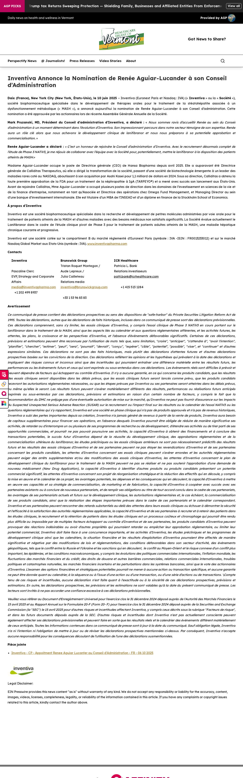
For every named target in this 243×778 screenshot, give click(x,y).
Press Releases (82, 61)
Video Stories (110, 61)
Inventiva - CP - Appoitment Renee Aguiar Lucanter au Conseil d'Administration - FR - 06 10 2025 (82, 653)
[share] (232, 61)
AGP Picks (12, 6)
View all (234, 6)
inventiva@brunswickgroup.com (84, 287)
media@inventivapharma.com (33, 287)
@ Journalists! (53, 61)
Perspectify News (22, 61)
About (131, 61)
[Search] (222, 61)
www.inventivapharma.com (107, 244)
